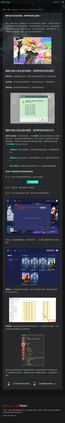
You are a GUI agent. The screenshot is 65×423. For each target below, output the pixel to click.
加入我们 (50, 410)
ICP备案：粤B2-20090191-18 (9, 415)
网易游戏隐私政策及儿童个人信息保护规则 (22, 410)
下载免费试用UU (32, 182)
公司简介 (5, 410)
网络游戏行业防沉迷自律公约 (15, 412)
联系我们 (40, 410)
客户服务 (10, 410)
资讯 (9, 9)
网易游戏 (35, 410)
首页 (4, 9)
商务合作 (45, 410)
